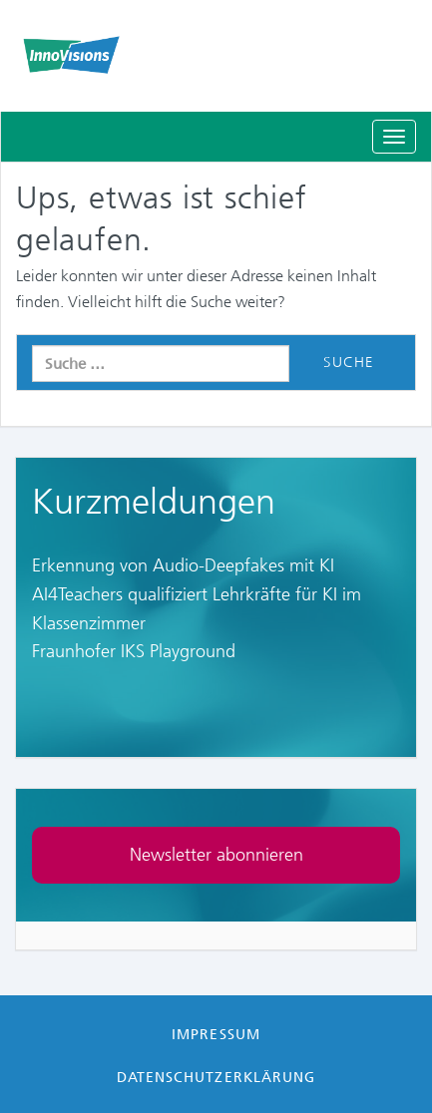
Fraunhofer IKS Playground (133, 651)
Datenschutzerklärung (216, 1077)
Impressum (215, 1034)
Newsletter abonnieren (216, 855)
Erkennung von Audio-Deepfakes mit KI (183, 565)
